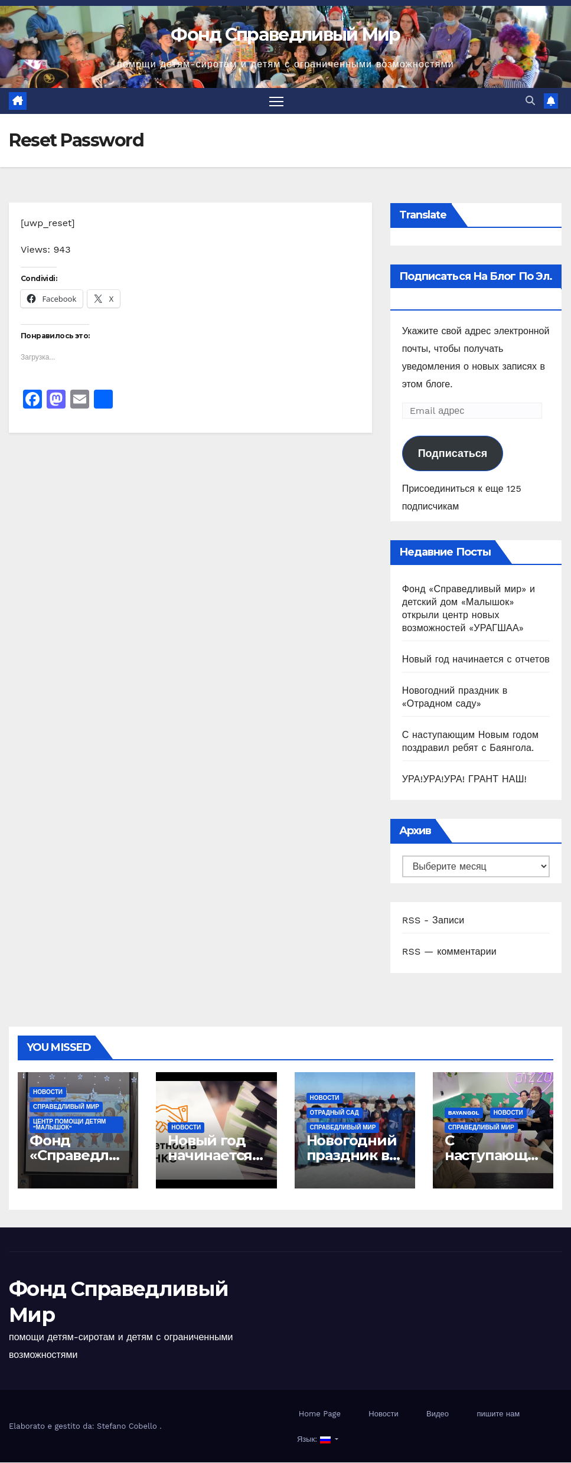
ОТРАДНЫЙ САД (334, 1114)
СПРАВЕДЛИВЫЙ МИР (66, 1108)
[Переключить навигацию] (276, 101)
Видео (437, 1414)
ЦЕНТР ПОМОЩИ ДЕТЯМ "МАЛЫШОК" (69, 1125)
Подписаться (453, 454)
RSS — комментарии (449, 952)
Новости (48, 1093)
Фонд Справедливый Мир (285, 34)
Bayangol (463, 1114)
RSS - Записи (433, 920)
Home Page (320, 1414)
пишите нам (498, 1414)
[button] (530, 101)
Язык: (314, 1439)
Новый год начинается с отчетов (476, 659)
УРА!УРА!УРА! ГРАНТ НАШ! (464, 779)
